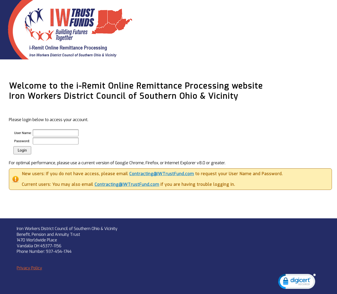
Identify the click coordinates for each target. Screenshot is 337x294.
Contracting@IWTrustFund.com (161, 173)
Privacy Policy (29, 268)
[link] (297, 282)
